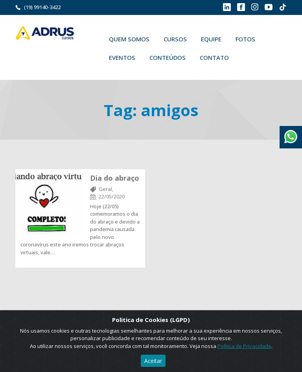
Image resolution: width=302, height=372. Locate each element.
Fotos (245, 39)
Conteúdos (167, 57)
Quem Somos (129, 39)
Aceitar (153, 361)
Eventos (122, 57)
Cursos (175, 39)
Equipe (211, 39)
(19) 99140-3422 (42, 7)
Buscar (247, 57)
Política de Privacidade (244, 346)
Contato (214, 57)
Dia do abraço (114, 178)
